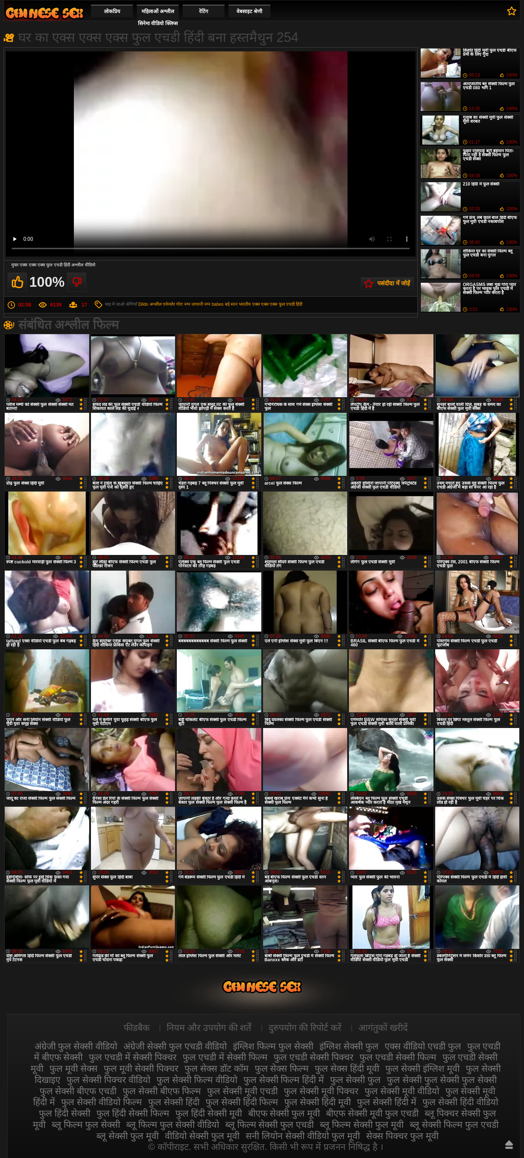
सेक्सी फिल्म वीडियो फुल (44, 13)
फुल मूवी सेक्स (73, 1068)
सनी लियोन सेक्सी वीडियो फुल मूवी (303, 1136)
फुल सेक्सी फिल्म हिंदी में (283, 1080)
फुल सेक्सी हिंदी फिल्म (242, 1102)
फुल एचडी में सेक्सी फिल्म (225, 1057)
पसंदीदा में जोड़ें (393, 283)
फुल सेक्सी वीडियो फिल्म (101, 1102)
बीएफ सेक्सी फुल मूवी (284, 1113)
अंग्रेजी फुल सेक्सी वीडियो (76, 1046)
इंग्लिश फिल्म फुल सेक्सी (273, 1046)
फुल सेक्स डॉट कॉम (216, 1068)
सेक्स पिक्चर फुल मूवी (402, 1136)
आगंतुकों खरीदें (383, 1027)
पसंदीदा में (511, 11)
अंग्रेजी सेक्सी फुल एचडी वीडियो (175, 1046)
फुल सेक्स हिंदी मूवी (347, 1068)
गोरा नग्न (183, 304)
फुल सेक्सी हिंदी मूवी (317, 1102)
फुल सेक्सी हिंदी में (386, 1102)
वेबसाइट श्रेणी (249, 11)
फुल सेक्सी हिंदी (173, 1102)
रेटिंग (203, 11)
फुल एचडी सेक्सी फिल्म (398, 1057)
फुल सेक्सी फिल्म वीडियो (196, 1080)
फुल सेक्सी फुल (355, 1080)
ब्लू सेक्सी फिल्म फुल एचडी (454, 1124)
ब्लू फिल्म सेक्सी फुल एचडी (269, 1124)
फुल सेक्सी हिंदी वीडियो (460, 1102)
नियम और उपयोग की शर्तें (209, 1027)
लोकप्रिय (112, 11)
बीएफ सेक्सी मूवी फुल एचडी (372, 1113)
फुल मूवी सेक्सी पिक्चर (141, 1068)
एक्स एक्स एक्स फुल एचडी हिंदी (277, 304)
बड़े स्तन (231, 304)
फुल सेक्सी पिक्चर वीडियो (108, 1080)
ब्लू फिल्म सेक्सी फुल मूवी (362, 1124)
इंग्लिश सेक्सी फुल (348, 1046)
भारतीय (245, 304)
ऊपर (509, 1144)
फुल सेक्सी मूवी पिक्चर (321, 1091)
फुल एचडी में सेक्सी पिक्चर (132, 1057)
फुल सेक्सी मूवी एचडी (242, 1091)
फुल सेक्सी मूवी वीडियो (402, 1091)
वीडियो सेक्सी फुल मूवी (202, 1136)
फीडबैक (137, 1027)
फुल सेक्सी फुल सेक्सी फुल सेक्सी (442, 1080)
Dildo (143, 304)
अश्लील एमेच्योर (162, 304)
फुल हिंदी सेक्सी (64, 1113)
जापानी (197, 304)
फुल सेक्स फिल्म (282, 1068)
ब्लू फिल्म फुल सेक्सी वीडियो (172, 1124)
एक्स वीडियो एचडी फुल (423, 1046)
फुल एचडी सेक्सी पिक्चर (313, 1057)
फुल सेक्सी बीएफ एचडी (78, 1091)
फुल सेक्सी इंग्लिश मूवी (422, 1068)
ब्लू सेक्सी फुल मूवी (127, 1136)
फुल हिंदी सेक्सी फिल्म (132, 1113)
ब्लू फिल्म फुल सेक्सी (86, 1124)
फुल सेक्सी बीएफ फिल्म (162, 1091)
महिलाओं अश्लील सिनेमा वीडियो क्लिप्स (158, 17)
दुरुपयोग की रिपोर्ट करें (305, 1027)
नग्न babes (213, 304)
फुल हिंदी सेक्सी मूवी (208, 1113)
